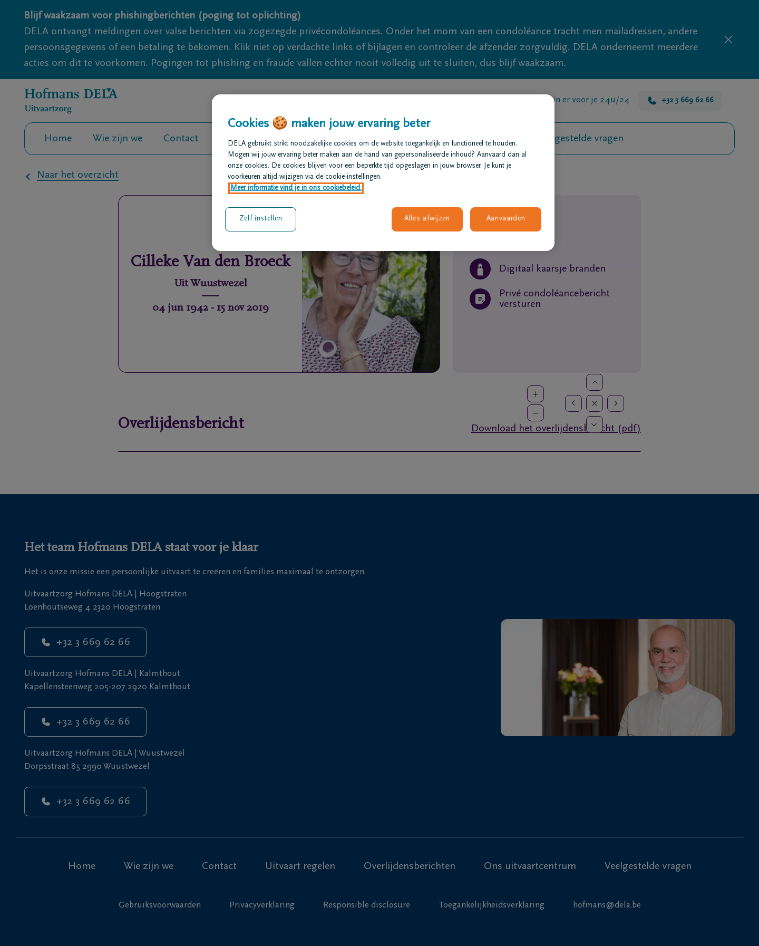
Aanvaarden (506, 219)
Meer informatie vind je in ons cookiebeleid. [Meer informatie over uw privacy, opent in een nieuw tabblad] (296, 188)
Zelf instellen (261, 219)
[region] (383, 172)
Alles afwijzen (427, 219)
